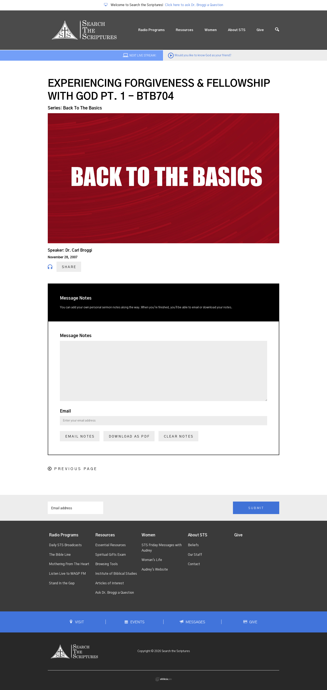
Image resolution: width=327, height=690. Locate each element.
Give (260, 30)
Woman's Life (152, 560)
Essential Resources (110, 545)
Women (211, 30)
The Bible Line (60, 554)
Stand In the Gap (62, 583)
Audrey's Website (155, 569)
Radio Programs (151, 30)
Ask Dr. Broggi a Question (114, 592)
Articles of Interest (109, 583)
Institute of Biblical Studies (116, 573)
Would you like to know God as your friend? (203, 55)
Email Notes (80, 436)
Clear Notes (179, 436)
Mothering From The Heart (69, 564)
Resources (184, 30)
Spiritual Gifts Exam (110, 554)
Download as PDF (129, 436)
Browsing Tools (106, 564)
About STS (236, 30)
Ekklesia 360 (163, 679)
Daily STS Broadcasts (65, 545)
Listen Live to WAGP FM (67, 573)
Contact (194, 564)
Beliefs (193, 545)
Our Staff (195, 554)
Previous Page (75, 469)
